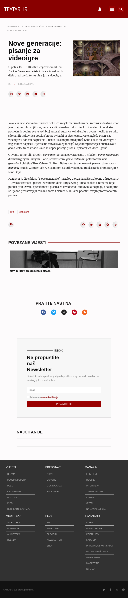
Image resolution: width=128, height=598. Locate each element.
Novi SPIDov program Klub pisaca (30, 270)
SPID (12, 212)
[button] (112, 9)
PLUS (48, 515)
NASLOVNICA (13, 26)
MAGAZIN (91, 467)
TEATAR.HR (15, 9)
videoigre (24, 212)
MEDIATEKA (13, 515)
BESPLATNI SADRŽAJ (34, 26)
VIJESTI (11, 467)
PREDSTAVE (53, 467)
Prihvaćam (44, 397)
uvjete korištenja (49, 397)
